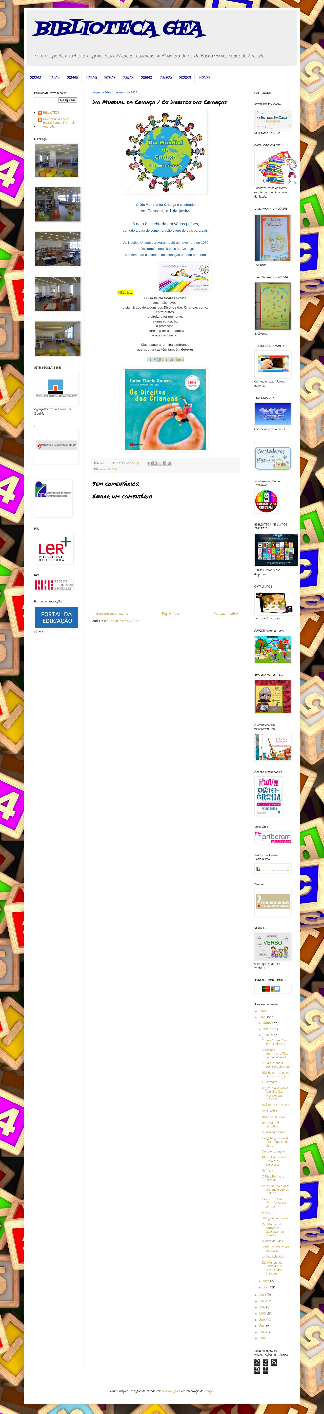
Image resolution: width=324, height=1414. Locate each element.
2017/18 (128, 78)
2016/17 (109, 78)
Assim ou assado (273, 1132)
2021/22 (204, 78)
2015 (263, 1320)
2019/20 (166, 78)
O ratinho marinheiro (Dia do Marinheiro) (275, 1054)
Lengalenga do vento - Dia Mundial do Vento (275, 1142)
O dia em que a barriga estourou (275, 1065)
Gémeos (267, 1170)
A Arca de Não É (273, 1241)
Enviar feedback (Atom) (126, 621)
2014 (262, 1326)
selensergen (170, 1391)
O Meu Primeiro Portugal (273, 1179)
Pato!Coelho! (270, 1111)
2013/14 (54, 78)
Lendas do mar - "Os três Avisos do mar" (274, 1203)
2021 (263, 1011)
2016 (263, 1313)
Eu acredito (269, 1082)
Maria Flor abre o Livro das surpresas (274, 1161)
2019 (263, 1295)
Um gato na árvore (275, 1218)
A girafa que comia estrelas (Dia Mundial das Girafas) (275, 1094)
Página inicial (170, 614)
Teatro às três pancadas (271, 1125)
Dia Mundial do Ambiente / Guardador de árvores (273, 1230)
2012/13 (35, 78)
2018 (263, 1301)
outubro (268, 1023)
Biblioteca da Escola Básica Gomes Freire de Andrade (59, 123)
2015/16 (91, 78)
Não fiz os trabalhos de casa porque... (275, 1075)
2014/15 (72, 78)
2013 (263, 1332)
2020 (263, 1017)
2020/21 (185, 78)
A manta (268, 1212)
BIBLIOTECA (51, 113)
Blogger (209, 1391)
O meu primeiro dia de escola (275, 1249)
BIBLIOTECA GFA (118, 29)
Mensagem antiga (225, 614)
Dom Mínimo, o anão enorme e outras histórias (275, 1190)
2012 (263, 1338)
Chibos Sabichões (273, 1257)
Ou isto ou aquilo (273, 1151)
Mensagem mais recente (111, 614)
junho (267, 1035)
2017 (262, 1307)
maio (266, 1281)
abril (266, 1287)
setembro (270, 1029)
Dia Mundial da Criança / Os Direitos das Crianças (272, 1268)
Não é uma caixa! (273, 1117)
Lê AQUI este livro (165, 359)
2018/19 (146, 78)
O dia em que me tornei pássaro (274, 1042)
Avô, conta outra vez (275, 1105)
